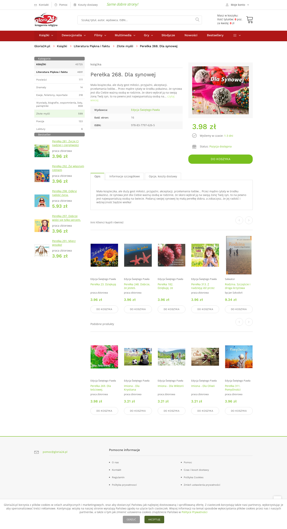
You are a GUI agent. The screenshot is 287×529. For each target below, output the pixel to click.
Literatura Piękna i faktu (92, 47)
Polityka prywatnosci (124, 484)
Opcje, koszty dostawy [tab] (163, 177)
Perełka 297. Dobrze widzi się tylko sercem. (66, 219)
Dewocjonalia (72, 36)
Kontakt (116, 469)
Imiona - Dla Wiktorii (171, 386)
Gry (146, 36)
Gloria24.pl (42, 47)
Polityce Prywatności (194, 512)
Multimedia (123, 36)
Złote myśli (125, 47)
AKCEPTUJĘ (154, 519)
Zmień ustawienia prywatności (202, 484)
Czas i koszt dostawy (196, 469)
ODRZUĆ (131, 519)
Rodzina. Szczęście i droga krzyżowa (237, 286)
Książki (44, 36)
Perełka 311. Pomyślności (233, 388)
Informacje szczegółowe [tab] (124, 177)
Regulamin (118, 477)
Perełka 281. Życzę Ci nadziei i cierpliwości (65, 144)
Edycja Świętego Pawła (145, 111)
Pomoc (188, 462)
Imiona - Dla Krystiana (131, 388)
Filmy (98, 36)
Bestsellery (215, 36)
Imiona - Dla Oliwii (203, 386)
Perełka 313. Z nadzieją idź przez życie (203, 288)
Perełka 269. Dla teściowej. (100, 388)
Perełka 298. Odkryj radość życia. (64, 194)
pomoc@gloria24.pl (55, 452)
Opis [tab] (97, 177)
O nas (115, 462)
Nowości (190, 36)
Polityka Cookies (193, 477)
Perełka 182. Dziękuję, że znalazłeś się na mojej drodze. (168, 290)
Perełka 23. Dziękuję (103, 285)
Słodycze (168, 36)
